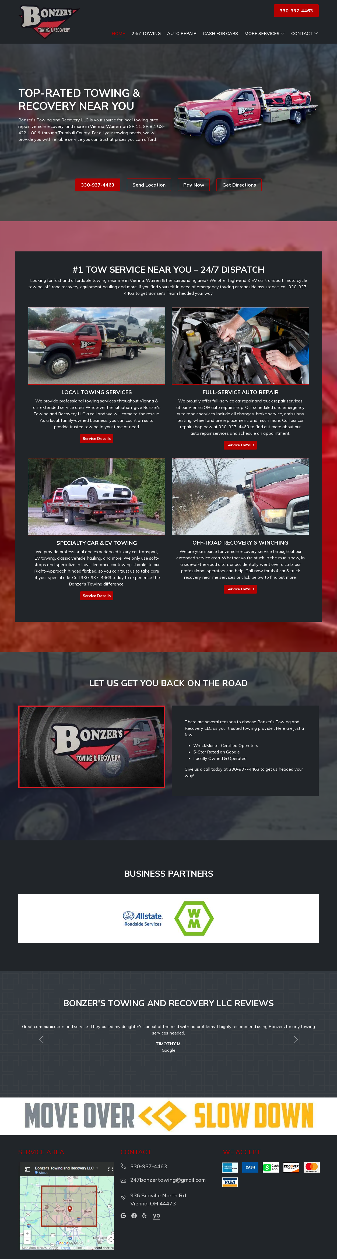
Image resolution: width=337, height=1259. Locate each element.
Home (118, 33)
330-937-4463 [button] (296, 11)
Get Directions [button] (239, 185)
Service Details (97, 438)
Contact (304, 33)
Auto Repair (181, 33)
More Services (264, 33)
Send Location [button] (149, 185)
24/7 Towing (146, 33)
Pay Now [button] (193, 185)
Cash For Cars (220, 33)
